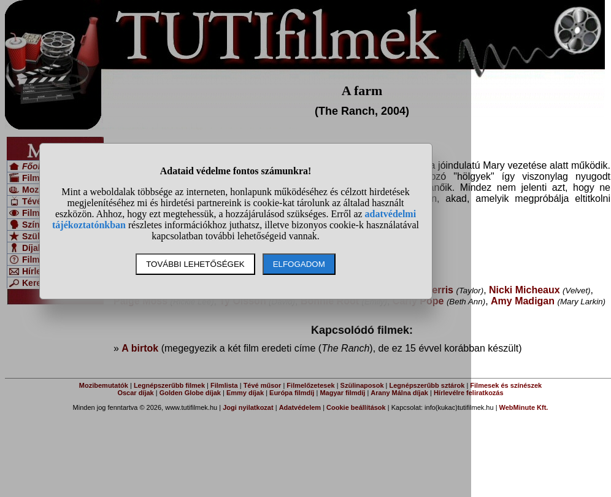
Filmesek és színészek (506, 385)
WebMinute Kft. (523, 407)
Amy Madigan (523, 301)
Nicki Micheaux (524, 290)
